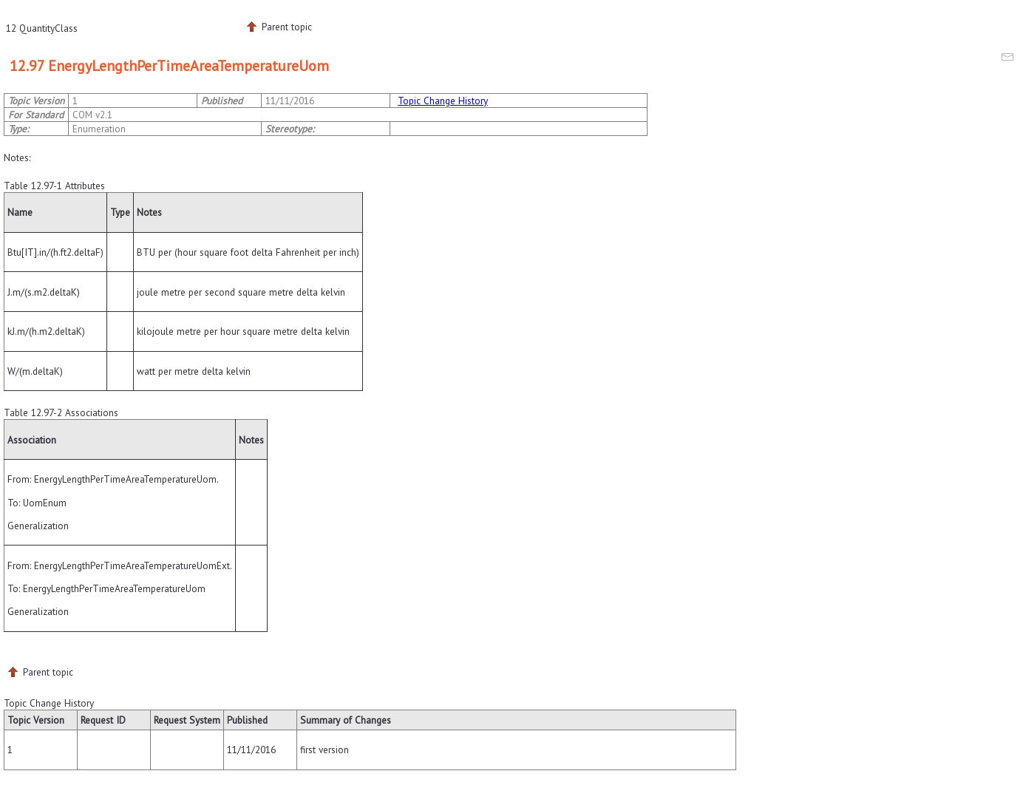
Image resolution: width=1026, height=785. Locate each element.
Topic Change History (443, 100)
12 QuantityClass (42, 28)
